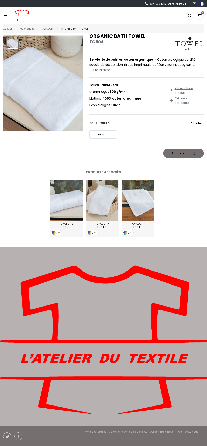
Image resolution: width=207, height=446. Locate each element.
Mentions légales (95, 431)
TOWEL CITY (66, 225)
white (104, 123)
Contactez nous (188, 431)
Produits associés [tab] (103, 172)
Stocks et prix (183, 153)
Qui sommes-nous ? (163, 431)
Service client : (165, 4)
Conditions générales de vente (128, 431)
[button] (12, 43)
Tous (93, 123)
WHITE (97, 134)
